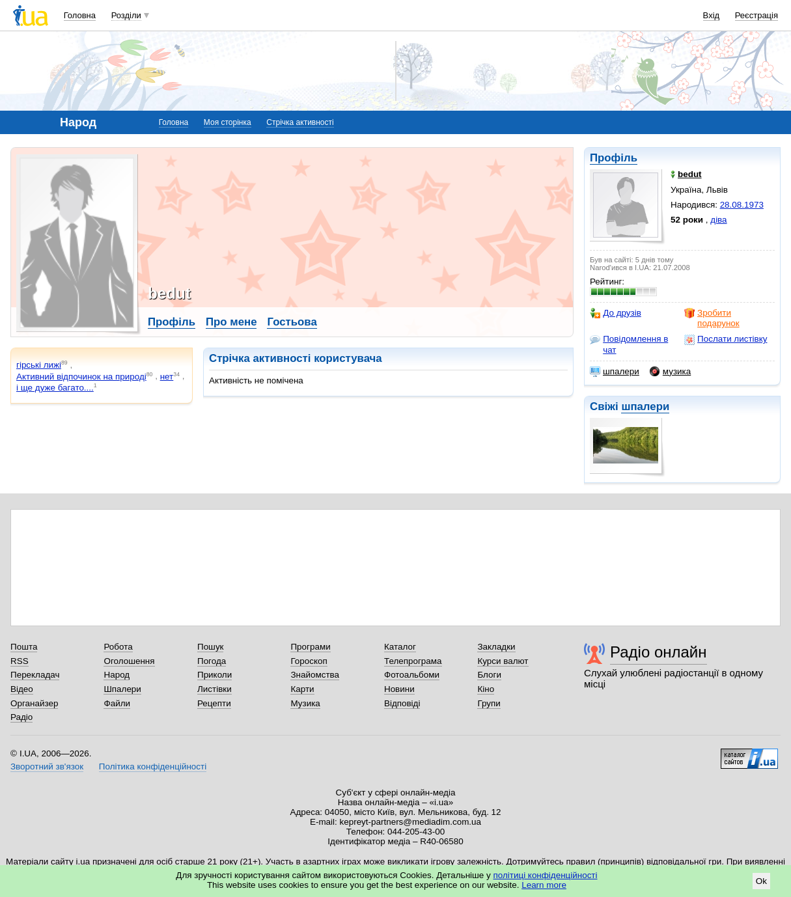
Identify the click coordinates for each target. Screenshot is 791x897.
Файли (117, 703)
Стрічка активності (299, 122)
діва (718, 220)
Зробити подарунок (712, 318)
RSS (19, 661)
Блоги (489, 675)
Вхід (711, 15)
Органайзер (34, 703)
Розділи (126, 15)
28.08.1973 (742, 205)
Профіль (613, 158)
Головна (80, 15)
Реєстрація (756, 15)
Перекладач (34, 675)
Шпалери (122, 689)
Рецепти (214, 703)
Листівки (214, 689)
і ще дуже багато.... (55, 388)
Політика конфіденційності (152, 766)
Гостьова (291, 322)
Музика (305, 703)
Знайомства (314, 675)
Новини (399, 689)
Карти (302, 689)
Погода (211, 661)
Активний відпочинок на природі (81, 376)
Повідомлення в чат (629, 344)
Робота (118, 647)
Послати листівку (725, 339)
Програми (310, 647)
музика (670, 371)
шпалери (614, 371)
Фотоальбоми (411, 675)
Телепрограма (413, 661)
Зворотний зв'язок (46, 766)
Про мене (231, 322)
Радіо (21, 717)
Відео (21, 689)
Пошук (210, 647)
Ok (761, 881)
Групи (488, 703)
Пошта (23, 647)
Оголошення (129, 661)
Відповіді (402, 703)
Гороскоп (308, 661)
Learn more (543, 885)
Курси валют (502, 661)
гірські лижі (38, 365)
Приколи (214, 675)
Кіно (485, 689)
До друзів (615, 313)
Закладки (496, 647)
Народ (117, 675)
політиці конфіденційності (545, 875)
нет (167, 376)
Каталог (400, 647)
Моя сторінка (227, 122)
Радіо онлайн (658, 652)
